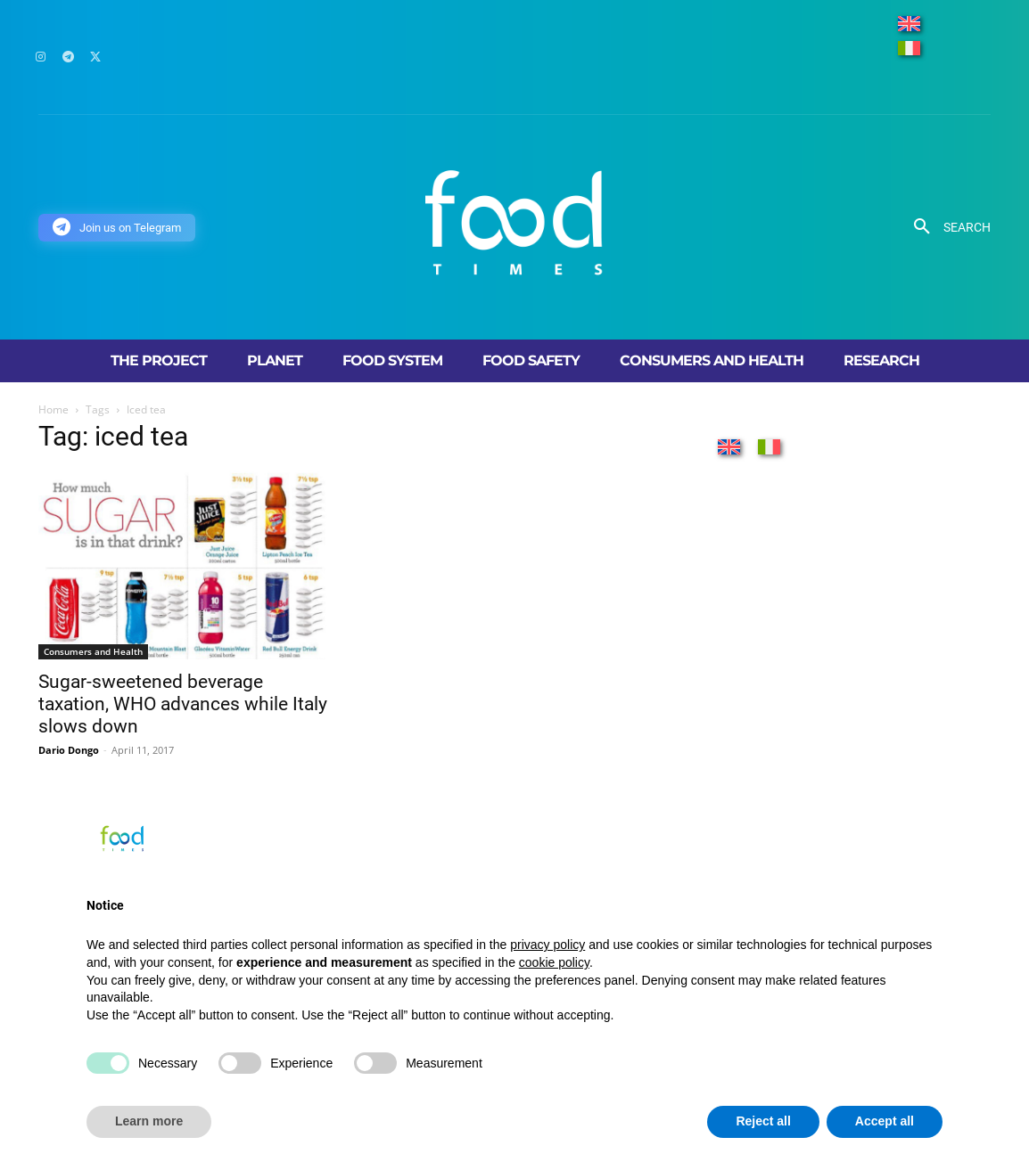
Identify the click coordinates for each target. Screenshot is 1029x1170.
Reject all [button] (763, 1121)
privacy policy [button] (547, 944)
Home (53, 409)
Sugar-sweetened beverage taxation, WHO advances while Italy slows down (182, 704)
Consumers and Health (93, 651)
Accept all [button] (884, 1121)
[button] (946, 227)
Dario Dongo (68, 750)
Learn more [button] (149, 1121)
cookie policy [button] (554, 962)
